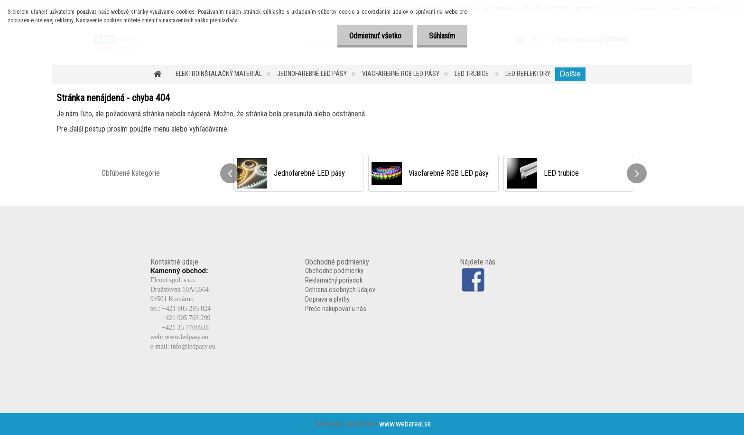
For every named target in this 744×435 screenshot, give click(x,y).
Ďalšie (570, 74)
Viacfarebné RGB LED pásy (400, 73)
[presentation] (230, 173)
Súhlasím (442, 35)
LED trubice (472, 73)
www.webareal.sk (405, 423)
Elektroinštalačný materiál (219, 73)
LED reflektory (527, 73)
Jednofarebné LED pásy (312, 73)
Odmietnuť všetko (375, 35)
